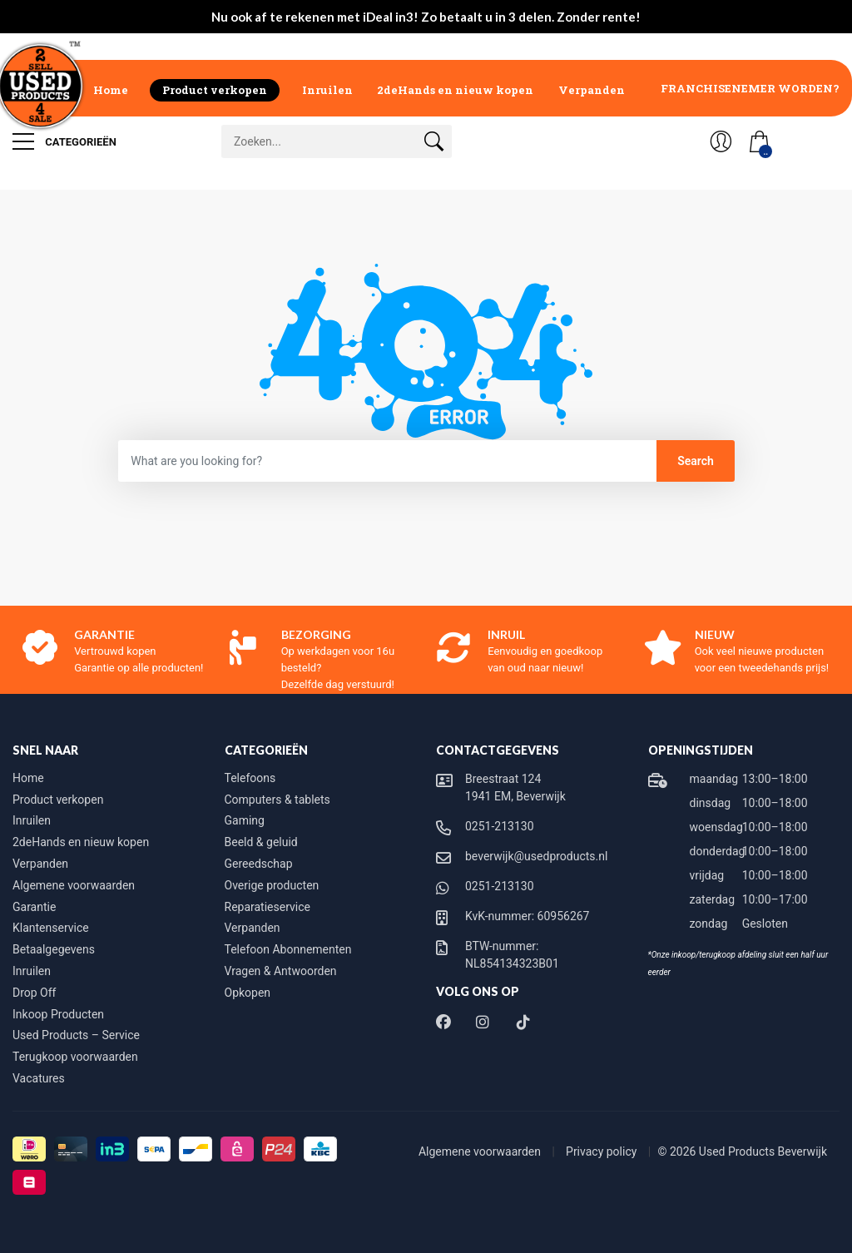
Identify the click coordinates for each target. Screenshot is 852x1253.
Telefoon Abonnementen (288, 949)
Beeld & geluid (261, 842)
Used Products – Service (76, 1035)
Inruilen (327, 89)
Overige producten (272, 885)
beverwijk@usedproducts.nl (536, 856)
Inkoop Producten (58, 1014)
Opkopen (248, 992)
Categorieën (64, 141)
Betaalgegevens (53, 949)
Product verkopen (214, 89)
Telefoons (250, 778)
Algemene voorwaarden (73, 885)
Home (110, 89)
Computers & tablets (277, 799)
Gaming (245, 820)
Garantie (34, 907)
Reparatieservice (267, 907)
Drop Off (34, 992)
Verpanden (591, 89)
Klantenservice (50, 927)
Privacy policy (603, 1151)
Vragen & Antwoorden (281, 971)
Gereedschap (259, 863)
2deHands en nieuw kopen (455, 89)
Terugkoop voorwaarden (75, 1056)
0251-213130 (499, 826)
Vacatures (38, 1078)
